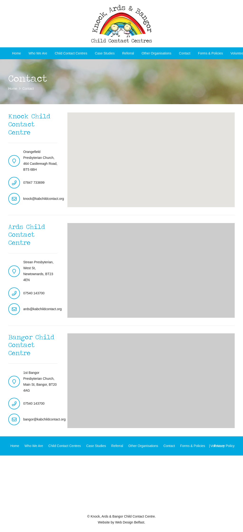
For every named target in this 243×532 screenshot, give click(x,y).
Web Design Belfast (129, 522)
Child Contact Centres (64, 446)
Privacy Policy (224, 446)
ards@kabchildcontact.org (42, 309)
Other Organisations (143, 446)
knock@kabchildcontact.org (43, 199)
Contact (169, 446)
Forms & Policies (192, 446)
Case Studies (96, 446)
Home (14, 446)
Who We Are (33, 446)
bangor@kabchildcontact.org (44, 419)
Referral (117, 446)
